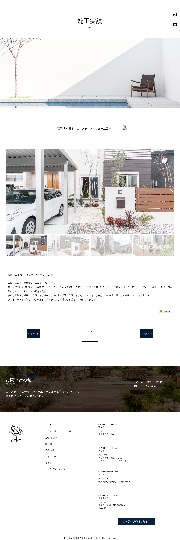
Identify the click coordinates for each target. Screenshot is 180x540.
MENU (175, 5)
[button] (171, 192)
